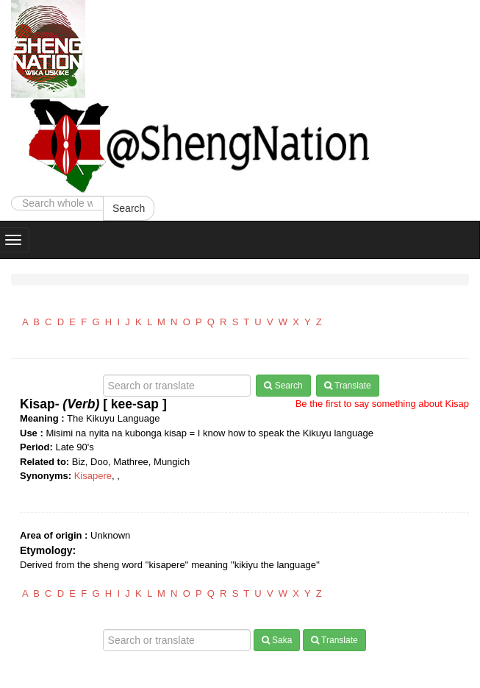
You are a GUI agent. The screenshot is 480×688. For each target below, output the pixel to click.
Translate (347, 385)
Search (128, 208)
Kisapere (93, 475)
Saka (277, 640)
